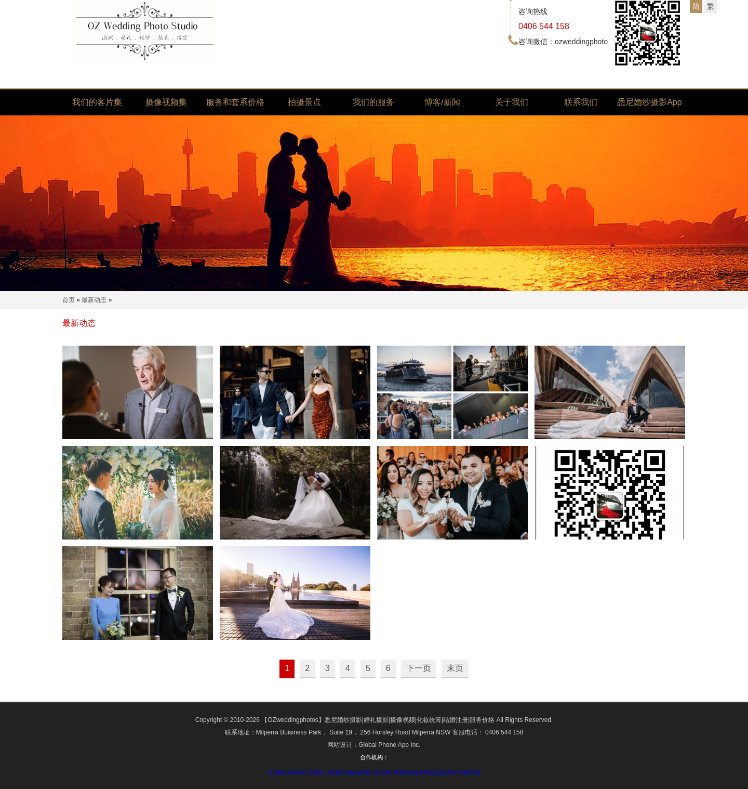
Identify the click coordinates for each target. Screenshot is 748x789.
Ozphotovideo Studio (297, 772)
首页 (68, 300)
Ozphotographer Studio (359, 772)
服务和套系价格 (235, 102)
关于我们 (511, 102)
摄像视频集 (166, 102)
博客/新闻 (442, 102)
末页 (455, 668)
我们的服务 (373, 102)
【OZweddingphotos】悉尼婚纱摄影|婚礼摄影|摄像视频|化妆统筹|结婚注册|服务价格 (378, 720)
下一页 (418, 668)
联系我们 (580, 102)
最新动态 (94, 300)
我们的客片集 (97, 102)
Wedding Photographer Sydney (437, 772)
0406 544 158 (543, 26)
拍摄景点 (304, 102)
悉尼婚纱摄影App (649, 102)
